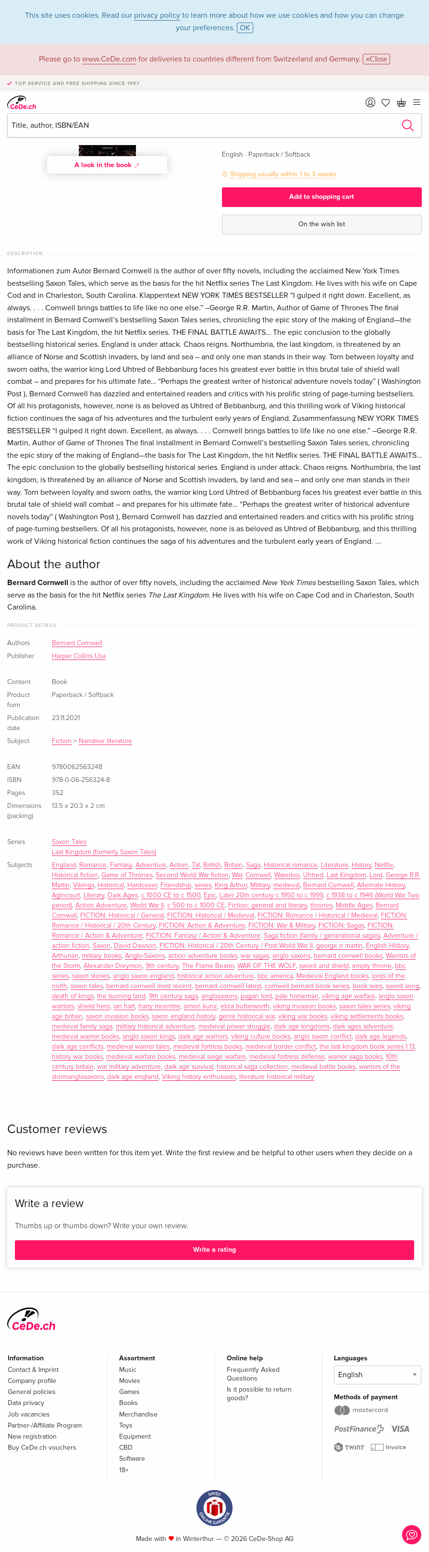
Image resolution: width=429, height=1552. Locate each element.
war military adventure (129, 1066)
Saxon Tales (69, 842)
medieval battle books (323, 1066)
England (64, 865)
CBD (126, 1447)
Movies (129, 1381)
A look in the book (107, 164)
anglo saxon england (143, 976)
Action (179, 865)
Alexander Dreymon (113, 966)
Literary (94, 895)
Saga (253, 865)
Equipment (135, 1436)
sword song (402, 986)
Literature (334, 865)
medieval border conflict (280, 1046)
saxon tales (87, 986)
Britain (233, 865)
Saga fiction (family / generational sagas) (322, 935)
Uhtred (313, 875)
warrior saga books (355, 1056)
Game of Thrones (126, 875)
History (361, 865)
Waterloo (287, 875)
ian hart (124, 1006)
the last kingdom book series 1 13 (367, 1046)
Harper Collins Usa (79, 656)
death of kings (73, 996)
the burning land (121, 996)
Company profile (32, 1381)
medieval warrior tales (138, 1046)
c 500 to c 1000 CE (196, 905)
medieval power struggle (234, 1026)
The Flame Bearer (208, 966)
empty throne (372, 966)
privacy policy (157, 15)
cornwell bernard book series (307, 986)
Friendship (175, 885)
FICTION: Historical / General (122, 915)
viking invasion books (304, 1006)
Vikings (83, 885)
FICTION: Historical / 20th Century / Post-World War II (236, 945)
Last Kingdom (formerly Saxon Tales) (104, 852)
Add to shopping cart (321, 197)
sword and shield (324, 966)
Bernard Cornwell (77, 643)
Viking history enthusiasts (199, 1077)
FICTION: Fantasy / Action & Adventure (203, 935)
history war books (77, 1056)
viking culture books (260, 1036)
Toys (126, 1425)
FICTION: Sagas (341, 925)
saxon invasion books (117, 1016)
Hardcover (142, 885)
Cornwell (258, 875)
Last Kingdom (346, 875)
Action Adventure (101, 905)
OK (245, 28)
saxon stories (91, 976)
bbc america (275, 976)
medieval (286, 885)
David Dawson (135, 945)
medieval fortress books (207, 1046)
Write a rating (214, 1250)
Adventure (150, 865)
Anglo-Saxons (145, 956)
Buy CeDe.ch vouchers (42, 1447)
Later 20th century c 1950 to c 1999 (271, 895)
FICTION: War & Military (281, 925)
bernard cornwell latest (228, 986)
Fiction (62, 741)
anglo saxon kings (149, 1036)
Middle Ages (354, 905)
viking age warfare (348, 996)
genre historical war (247, 1016)
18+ (124, 1470)
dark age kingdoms (302, 1026)
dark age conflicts (77, 1046)
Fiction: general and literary (267, 905)
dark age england (133, 1077)
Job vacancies (29, 1414)
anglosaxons (219, 996)
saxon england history (183, 1016)
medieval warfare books (140, 1056)
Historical (111, 885)
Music (127, 1370)
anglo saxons (291, 956)
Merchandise (138, 1414)
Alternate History (381, 885)
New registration (32, 1436)
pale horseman (297, 996)
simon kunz (200, 1006)
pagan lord (256, 996)
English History (387, 945)
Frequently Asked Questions (253, 1374)
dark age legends (380, 1036)
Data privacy (26, 1403)
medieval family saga (82, 1026)
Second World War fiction (192, 875)
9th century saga (173, 996)
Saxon (101, 945)
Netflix (384, 865)
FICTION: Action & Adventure (202, 925)
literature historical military (276, 1077)
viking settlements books (367, 1016)
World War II (147, 905)
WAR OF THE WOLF (266, 966)
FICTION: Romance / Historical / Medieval (317, 915)
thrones (321, 905)
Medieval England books (332, 976)
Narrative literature (105, 741)
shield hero (93, 1006)
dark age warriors (203, 1036)
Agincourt (66, 895)
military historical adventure (155, 1026)
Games (129, 1392)
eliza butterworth (245, 1006)
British (212, 865)
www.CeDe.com (109, 59)
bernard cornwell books (348, 956)
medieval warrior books (85, 1036)
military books (102, 956)
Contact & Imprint (33, 1370)
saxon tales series (364, 1006)
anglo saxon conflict (323, 1036)
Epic (210, 895)
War (237, 875)
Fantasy (121, 865)
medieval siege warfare (212, 1056)
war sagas (255, 956)
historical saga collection (252, 1066)
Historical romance (291, 865)
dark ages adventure (363, 1026)
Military (260, 885)
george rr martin (339, 945)
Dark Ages (123, 895)
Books (128, 1403)
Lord (375, 875)
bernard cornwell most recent (149, 986)
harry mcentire (159, 1006)
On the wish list (321, 224)
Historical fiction (75, 875)
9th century (162, 966)
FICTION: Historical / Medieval (210, 915)
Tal (196, 865)
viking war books (302, 1016)
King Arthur (231, 885)
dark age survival (188, 1066)
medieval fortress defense (287, 1056)
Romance (93, 865)
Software (132, 1458)
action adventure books (202, 956)
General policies (32, 1392)
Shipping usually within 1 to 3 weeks (283, 174)
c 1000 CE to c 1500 (170, 895)
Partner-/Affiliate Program (45, 1425)
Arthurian (65, 956)
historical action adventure (215, 976)
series (203, 885)
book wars (367, 986)
